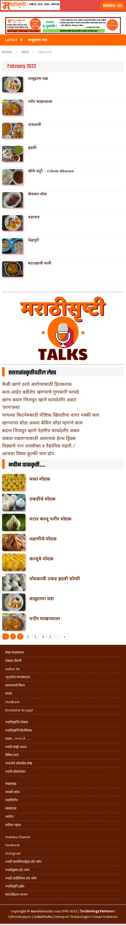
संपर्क (8, 694)
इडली (32, 148)
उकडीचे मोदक (42, 499)
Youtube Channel (17, 837)
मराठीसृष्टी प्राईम (14, 886)
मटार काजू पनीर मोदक (50, 519)
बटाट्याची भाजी (39, 263)
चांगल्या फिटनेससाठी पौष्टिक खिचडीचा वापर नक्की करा (50, 415)
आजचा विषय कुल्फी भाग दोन (28, 453)
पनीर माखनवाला (40, 102)
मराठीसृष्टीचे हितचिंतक (18, 730)
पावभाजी (34, 125)
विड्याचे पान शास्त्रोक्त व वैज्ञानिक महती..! (38, 446)
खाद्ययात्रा (10, 808)
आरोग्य (9, 817)
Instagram (13, 853)
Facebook (12, 845)
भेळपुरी (33, 240)
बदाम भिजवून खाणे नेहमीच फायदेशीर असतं (40, 430)
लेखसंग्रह (10, 784)
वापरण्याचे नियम (15, 685)
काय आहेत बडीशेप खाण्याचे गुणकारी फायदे (40, 392)
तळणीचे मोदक (43, 539)
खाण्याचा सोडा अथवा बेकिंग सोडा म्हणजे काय (42, 422)
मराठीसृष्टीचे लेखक (16, 722)
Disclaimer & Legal (19, 710)
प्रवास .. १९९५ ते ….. (18, 739)
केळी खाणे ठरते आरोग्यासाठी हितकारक (37, 384)
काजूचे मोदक (41, 558)
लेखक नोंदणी (13, 661)
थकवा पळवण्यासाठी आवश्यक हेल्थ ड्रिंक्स (39, 438)
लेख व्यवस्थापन (14, 652)
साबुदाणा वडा (38, 79)
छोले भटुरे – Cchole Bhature (51, 171)
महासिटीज (11, 800)
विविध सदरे (12, 755)
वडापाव (33, 217)
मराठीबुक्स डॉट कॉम (17, 870)
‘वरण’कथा (11, 407)
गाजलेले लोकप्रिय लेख (18, 763)
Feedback (12, 702)
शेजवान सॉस (37, 194)
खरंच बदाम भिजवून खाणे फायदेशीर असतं (39, 399)
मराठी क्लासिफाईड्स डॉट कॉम (23, 862)
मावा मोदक (39, 479)
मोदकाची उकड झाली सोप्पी (54, 578)
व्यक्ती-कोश (12, 792)
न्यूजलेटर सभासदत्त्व (17, 677)
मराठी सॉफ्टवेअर (15, 771)
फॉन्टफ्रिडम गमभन (16, 894)
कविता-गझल (13, 825)
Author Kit (12, 669)
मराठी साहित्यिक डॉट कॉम (21, 878)
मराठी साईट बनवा (15, 747)
